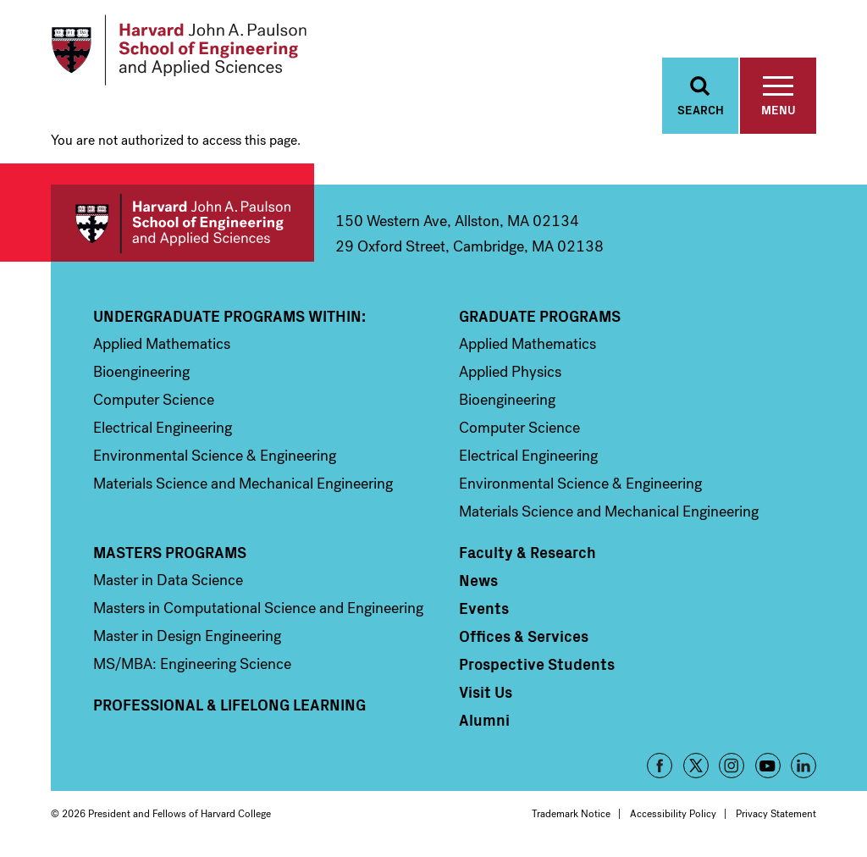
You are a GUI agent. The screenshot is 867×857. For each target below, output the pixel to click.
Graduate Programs (540, 317)
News (478, 581)
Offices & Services (523, 637)
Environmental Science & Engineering (214, 457)
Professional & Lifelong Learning (229, 706)
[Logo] (181, 50)
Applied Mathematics (161, 345)
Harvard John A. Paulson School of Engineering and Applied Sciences (182, 224)
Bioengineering (141, 373)
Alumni (484, 721)
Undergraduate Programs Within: (229, 317)
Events (484, 609)
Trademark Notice (571, 815)
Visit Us (485, 693)
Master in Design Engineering (187, 637)
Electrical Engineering (162, 429)
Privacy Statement (776, 815)
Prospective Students (537, 665)
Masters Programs (169, 553)
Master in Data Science (168, 581)
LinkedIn (803, 767)
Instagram (731, 767)
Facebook (659, 767)
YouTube (768, 767)
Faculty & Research (527, 553)
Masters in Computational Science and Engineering (258, 609)
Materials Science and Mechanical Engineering (243, 485)
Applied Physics (510, 373)
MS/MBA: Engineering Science (192, 665)
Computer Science (153, 401)
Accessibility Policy (673, 815)
